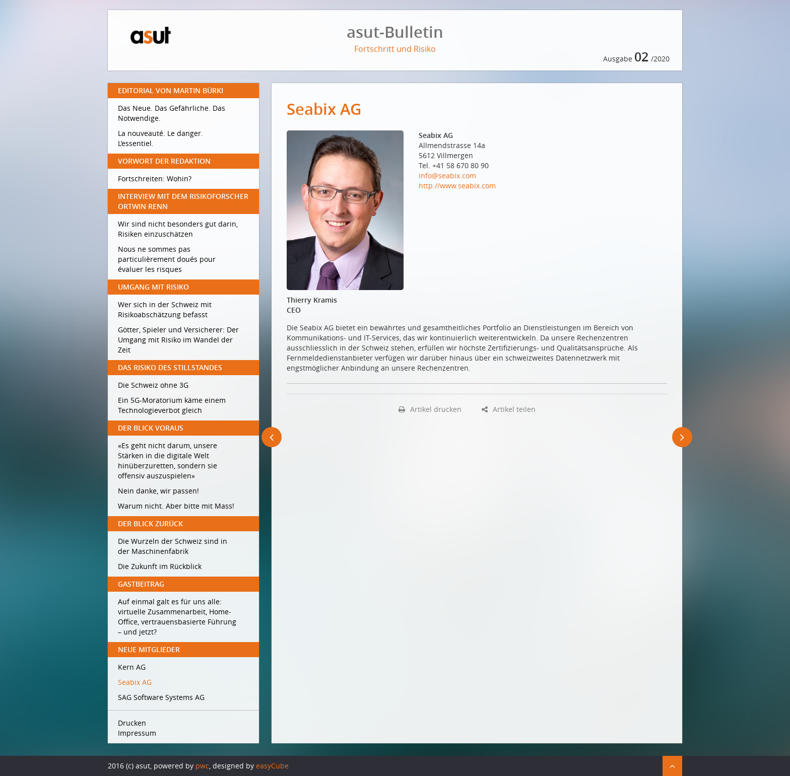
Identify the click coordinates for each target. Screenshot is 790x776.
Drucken (132, 723)
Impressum (137, 733)
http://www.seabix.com (457, 185)
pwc (202, 765)
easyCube (272, 765)
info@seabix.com (447, 175)
